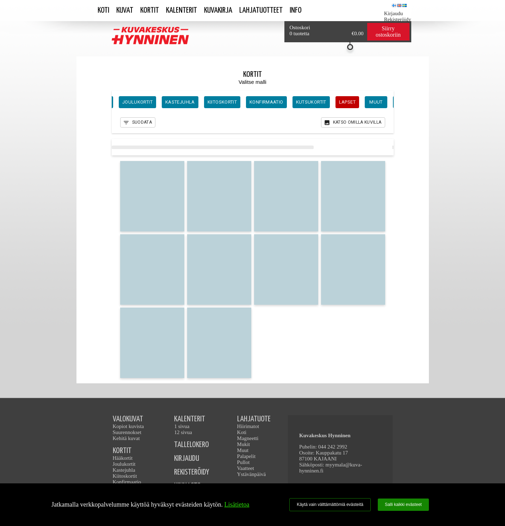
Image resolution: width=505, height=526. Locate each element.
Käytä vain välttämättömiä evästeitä (330, 504)
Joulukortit (124, 464)
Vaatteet (245, 468)
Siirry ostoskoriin (388, 31)
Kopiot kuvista (128, 426)
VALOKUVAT (128, 419)
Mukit (243, 444)
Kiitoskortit (125, 476)
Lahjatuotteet (261, 10)
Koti (103, 10)
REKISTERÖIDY (191, 472)
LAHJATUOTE (254, 419)
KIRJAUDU (186, 458)
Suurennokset (127, 432)
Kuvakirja (218, 10)
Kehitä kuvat (126, 438)
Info (296, 10)
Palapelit (246, 456)
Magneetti (248, 438)
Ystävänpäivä (251, 474)
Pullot (243, 462)
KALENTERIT (189, 419)
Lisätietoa (236, 504)
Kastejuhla (124, 470)
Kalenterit (181, 10)
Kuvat (124, 10)
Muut (243, 450)
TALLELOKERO (191, 445)
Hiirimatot (248, 426)
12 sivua (183, 432)
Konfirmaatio (127, 482)
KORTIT (122, 451)
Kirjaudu (393, 13)
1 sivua (181, 426)
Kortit (149, 10)
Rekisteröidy (397, 19)
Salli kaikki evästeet (403, 504)
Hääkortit (123, 458)
